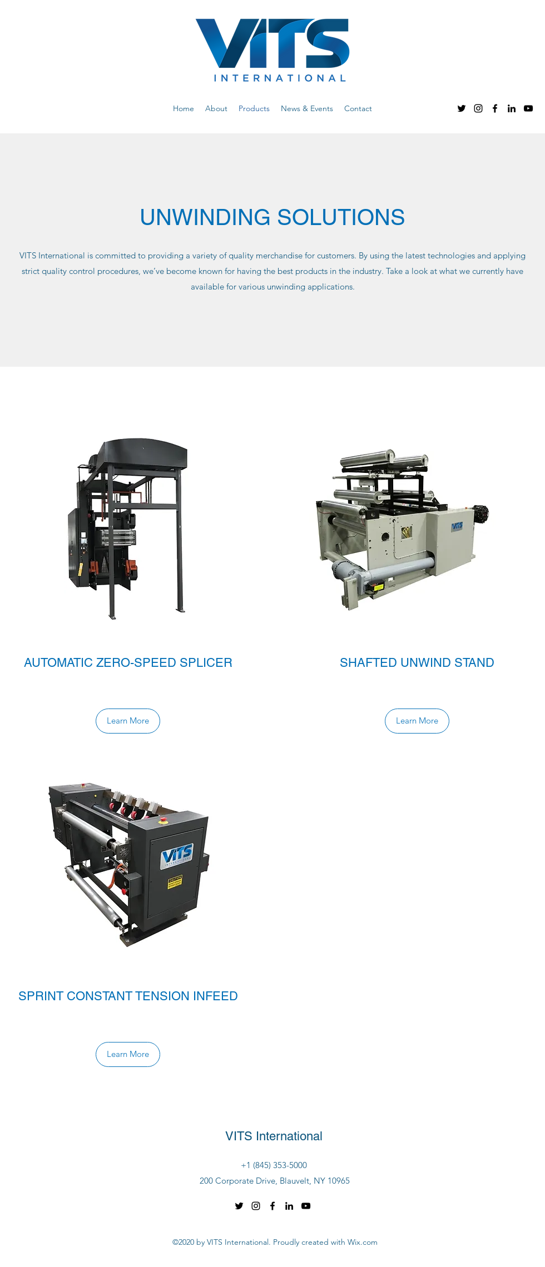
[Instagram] (478, 108)
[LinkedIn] (511, 108)
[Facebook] (495, 108)
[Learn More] (128, 721)
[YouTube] (528, 108)
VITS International (274, 1136)
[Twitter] (461, 108)
